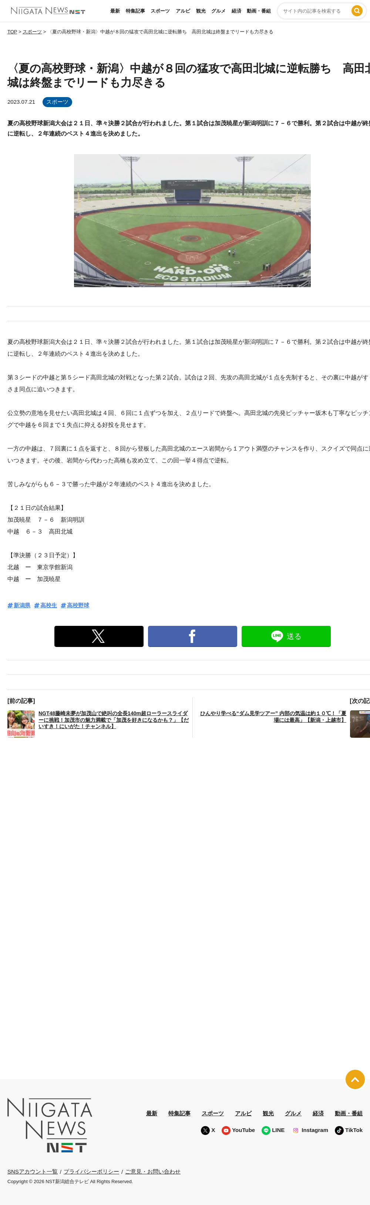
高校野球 (78, 605)
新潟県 (22, 605)
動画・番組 (259, 11)
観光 (201, 11)
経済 (236, 11)
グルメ (218, 11)
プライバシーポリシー (91, 1171)
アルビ (183, 11)
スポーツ (160, 11)
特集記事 (135, 11)
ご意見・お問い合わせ (153, 1171)
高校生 (48, 605)
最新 (115, 11)
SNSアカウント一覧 (32, 1171)
